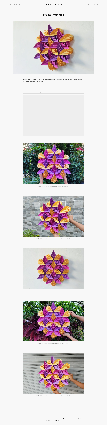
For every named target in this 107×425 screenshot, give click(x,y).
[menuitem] (9, 4)
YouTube (59, 415)
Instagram (48, 415)
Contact (98, 4)
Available (15, 4)
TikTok (54, 415)
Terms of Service (72, 417)
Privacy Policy (60, 417)
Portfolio (9, 4)
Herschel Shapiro (53, 4)
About (92, 4)
